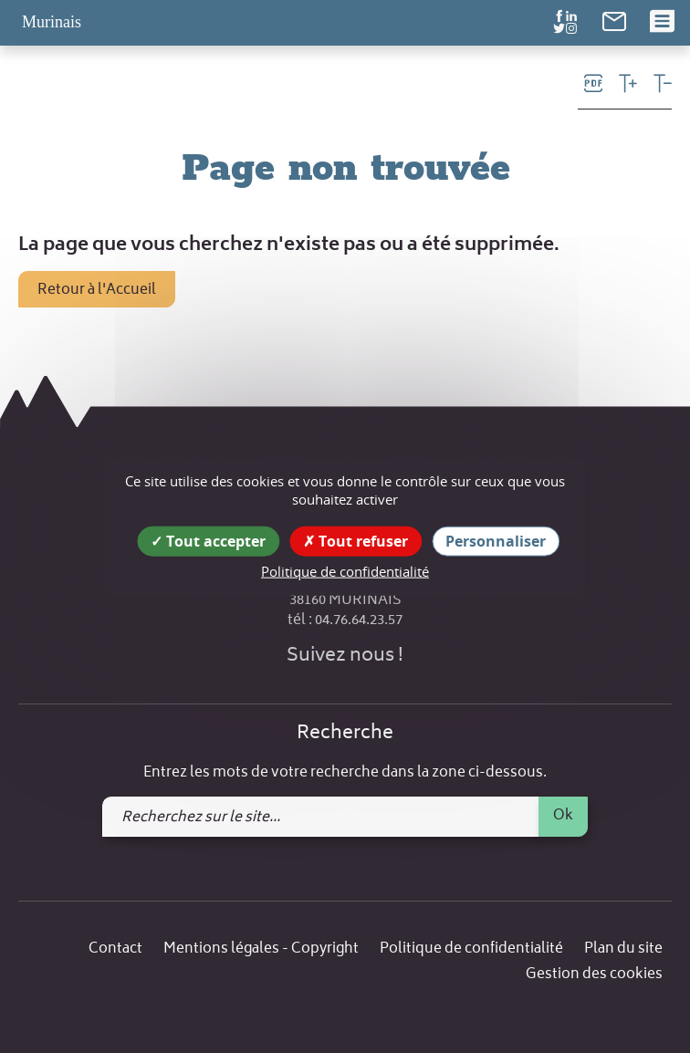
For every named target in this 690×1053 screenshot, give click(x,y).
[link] (614, 21)
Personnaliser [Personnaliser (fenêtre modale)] (495, 541)
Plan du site (623, 949)
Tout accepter (208, 541)
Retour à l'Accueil (96, 290)
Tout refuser (355, 541)
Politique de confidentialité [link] (345, 571)
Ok (563, 816)
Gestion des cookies (594, 974)
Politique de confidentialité (471, 949)
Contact (115, 949)
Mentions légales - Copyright (261, 949)
